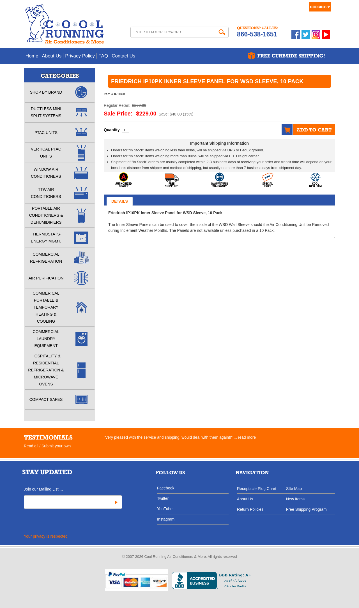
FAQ (103, 56)
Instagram (165, 519)
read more (247, 437)
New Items (295, 499)
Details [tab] (119, 201)
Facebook (165, 488)
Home (32, 56)
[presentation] (65, 522)
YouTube (164, 509)
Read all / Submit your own (47, 446)
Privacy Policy (80, 56)
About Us (51, 56)
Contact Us (123, 56)
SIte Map (294, 488)
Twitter (163, 498)
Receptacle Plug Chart (256, 488)
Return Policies (250, 509)
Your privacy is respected (46, 536)
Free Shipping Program (306, 509)
